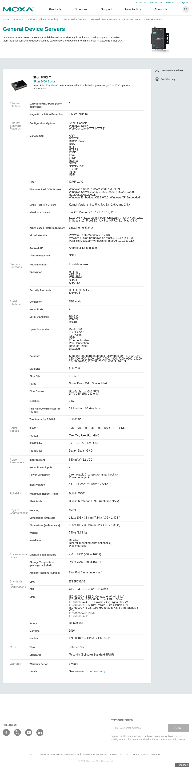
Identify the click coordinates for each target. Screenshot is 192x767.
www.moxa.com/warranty (90, 671)
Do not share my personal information (54, 754)
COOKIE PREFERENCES (94, 754)
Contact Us (141, 3)
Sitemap (155, 754)
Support (106, 9)
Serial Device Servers (75, 19)
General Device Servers (104, 19)
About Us (160, 9)
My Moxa (170, 3)
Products (18, 19)
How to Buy (133, 9)
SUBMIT (179, 727)
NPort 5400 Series (132, 19)
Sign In (184, 2)
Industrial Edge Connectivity (43, 19)
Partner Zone (156, 3)
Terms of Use (139, 754)
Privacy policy (119, 754)
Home (6, 19)
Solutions (81, 9)
